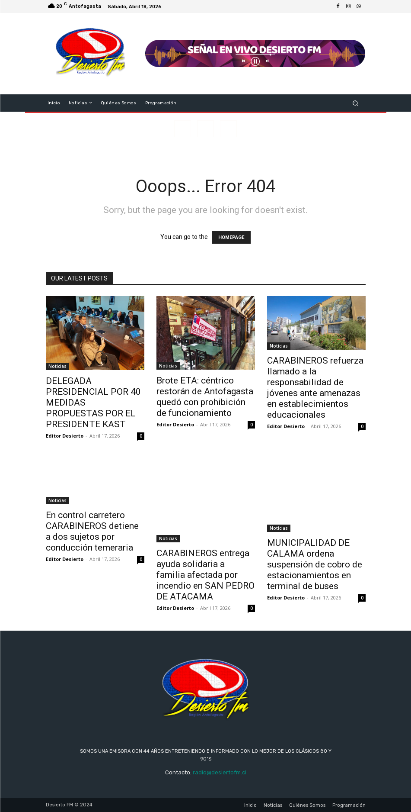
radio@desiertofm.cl (219, 772)
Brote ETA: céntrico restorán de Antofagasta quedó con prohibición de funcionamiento (204, 396)
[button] (355, 102)
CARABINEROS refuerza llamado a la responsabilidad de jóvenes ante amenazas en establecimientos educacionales (315, 387)
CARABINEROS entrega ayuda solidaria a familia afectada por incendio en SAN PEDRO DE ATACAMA (205, 575)
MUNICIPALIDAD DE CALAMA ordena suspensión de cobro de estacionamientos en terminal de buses (314, 564)
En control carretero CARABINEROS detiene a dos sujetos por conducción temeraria (92, 531)
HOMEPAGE (231, 237)
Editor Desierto (64, 435)
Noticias (57, 366)
